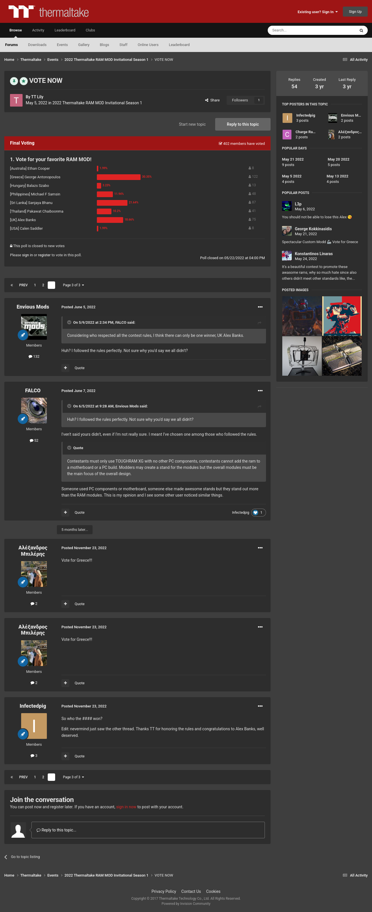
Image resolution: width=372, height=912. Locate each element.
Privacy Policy (163, 891)
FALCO (120, 322)
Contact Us (191, 891)
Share (212, 100)
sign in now (126, 807)
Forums (11, 45)
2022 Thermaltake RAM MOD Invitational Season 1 (97, 103)
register (44, 255)
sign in (27, 255)
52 (34, 440)
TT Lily (37, 97)
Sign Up (355, 11)
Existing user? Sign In (318, 12)
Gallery (83, 45)
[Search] (298, 30)
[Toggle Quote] (69, 322)
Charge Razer (306, 132)
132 (34, 356)
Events (62, 45)
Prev (23, 285)
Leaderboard (179, 45)
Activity (38, 30)
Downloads (37, 45)
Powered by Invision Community (186, 904)
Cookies (213, 891)
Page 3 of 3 (73, 285)
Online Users (148, 45)
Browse (15, 33)
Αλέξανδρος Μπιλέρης (33, 551)
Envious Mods (33, 307)
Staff (123, 45)
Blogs (104, 45)
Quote (80, 368)
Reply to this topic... (56, 830)
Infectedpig (240, 513)
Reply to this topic (243, 124)
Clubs (90, 30)
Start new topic (192, 124)
